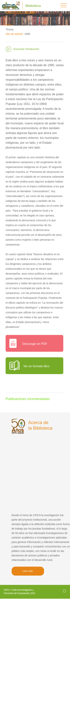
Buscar (53, 5)
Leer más (28, 571)
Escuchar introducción (26, 49)
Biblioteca (33, 6)
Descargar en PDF (34, 343)
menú (63, 5)
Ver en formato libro (36, 366)
